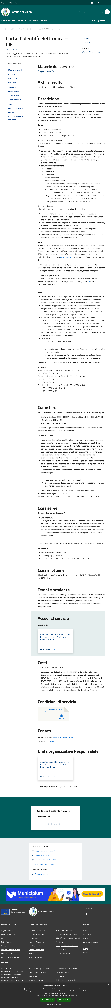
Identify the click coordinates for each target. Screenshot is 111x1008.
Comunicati (87, 934)
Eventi (85, 952)
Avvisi (85, 938)
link (88, 281)
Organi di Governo (7, 930)
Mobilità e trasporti (35, 957)
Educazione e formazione (65, 930)
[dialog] (55, 995)
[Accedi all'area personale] (99, 2)
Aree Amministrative (8, 934)
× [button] (108, 985)
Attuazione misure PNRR (10, 957)
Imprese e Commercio (36, 942)
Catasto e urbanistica (36, 949)
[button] (55, 1004)
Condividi (87, 39)
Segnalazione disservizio (37, 972)
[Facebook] (88, 11)
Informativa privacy (63, 972)
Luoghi (85, 948)
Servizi (13, 29)
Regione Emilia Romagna (10, 2)
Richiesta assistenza (36, 980)
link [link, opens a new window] (76, 995)
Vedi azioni (88, 43)
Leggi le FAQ (33, 976)
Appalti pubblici (34, 946)
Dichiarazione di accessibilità (66, 980)
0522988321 (51, 741)
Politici (3, 946)
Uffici (3, 938)
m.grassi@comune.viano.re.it (63, 737)
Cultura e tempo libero (37, 934)
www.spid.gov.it (66, 257)
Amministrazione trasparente (66, 968)
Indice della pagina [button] (14, 63)
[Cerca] (107, 11)
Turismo (31, 953)
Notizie (85, 930)
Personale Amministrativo (10, 949)
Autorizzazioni (61, 949)
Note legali (60, 976)
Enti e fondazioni (7, 942)
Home (6, 29)
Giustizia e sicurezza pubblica (66, 934)
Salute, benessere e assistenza (67, 945)
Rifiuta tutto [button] (64, 999)
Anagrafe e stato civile (27, 29)
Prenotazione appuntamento (39, 968)
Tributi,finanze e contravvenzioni (68, 938)
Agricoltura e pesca (63, 953)
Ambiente (59, 942)
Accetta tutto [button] (47, 1000)
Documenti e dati (7, 953)
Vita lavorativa (34, 938)
